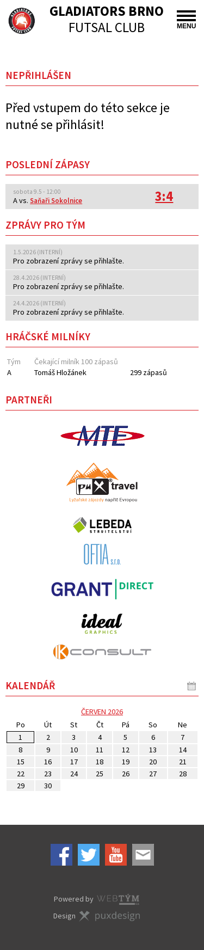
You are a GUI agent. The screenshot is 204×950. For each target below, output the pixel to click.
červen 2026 (102, 711)
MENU (186, 20)
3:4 (164, 196)
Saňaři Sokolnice (56, 200)
